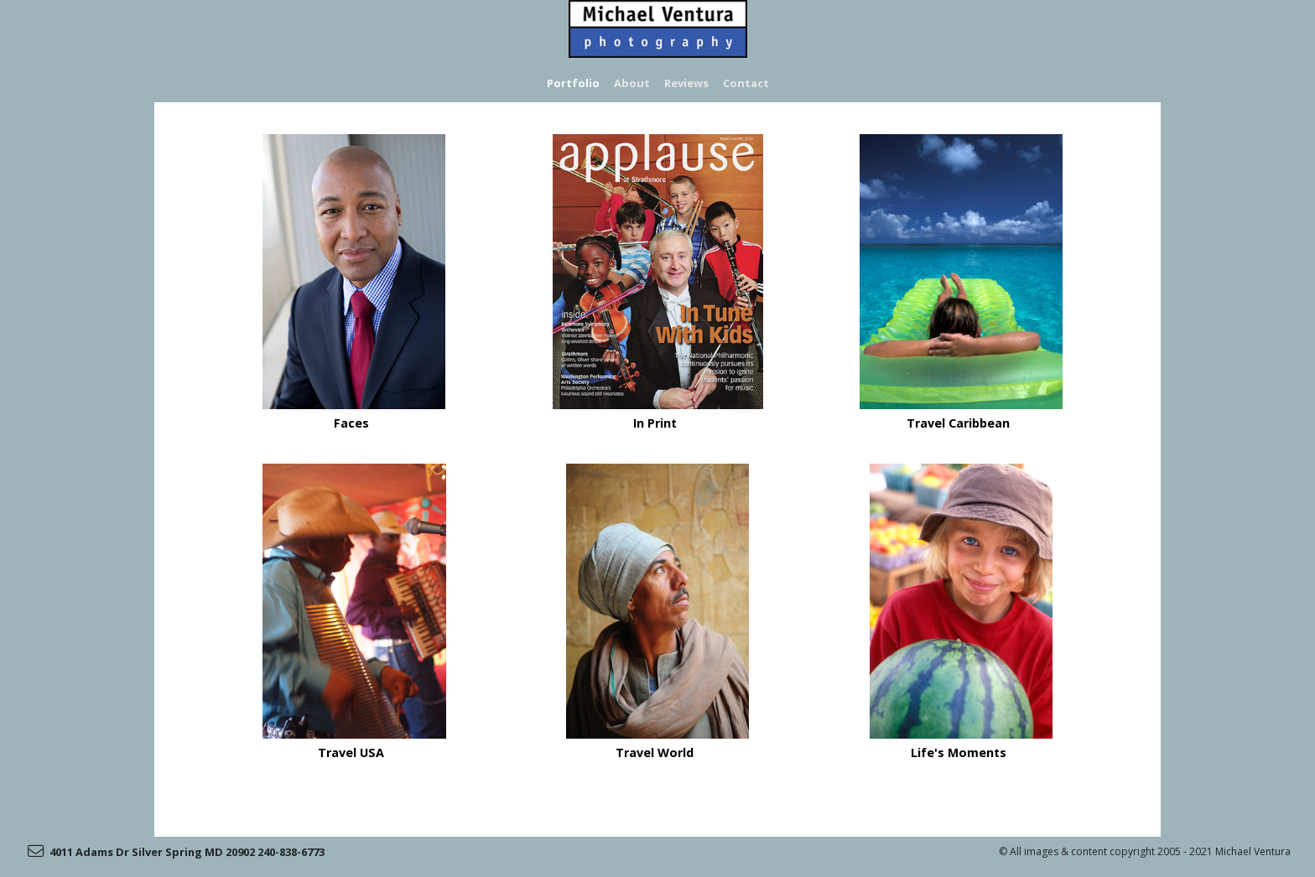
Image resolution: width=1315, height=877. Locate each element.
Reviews (686, 83)
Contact (746, 83)
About (633, 83)
